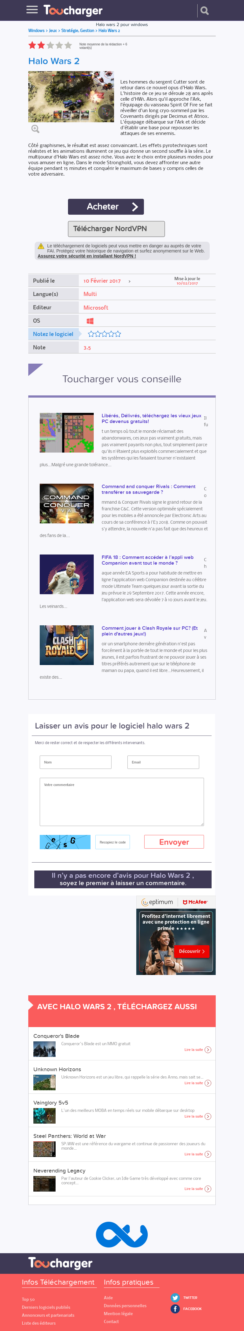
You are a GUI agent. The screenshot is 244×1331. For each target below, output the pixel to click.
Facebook (192, 1309)
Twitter (190, 1298)
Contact (111, 1322)
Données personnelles (125, 1306)
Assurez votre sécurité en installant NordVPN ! (87, 256)
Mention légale (118, 1314)
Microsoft (96, 308)
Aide (108, 1298)
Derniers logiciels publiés (46, 1307)
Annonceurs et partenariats (48, 1315)
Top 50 (28, 1299)
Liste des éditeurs (39, 1323)
